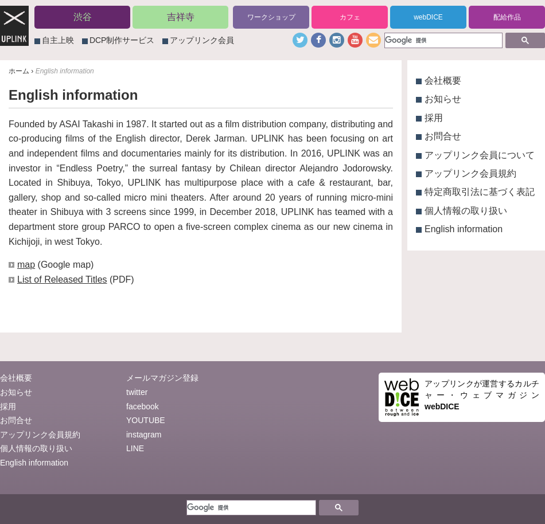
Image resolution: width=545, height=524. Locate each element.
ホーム (19, 71)
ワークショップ (271, 17)
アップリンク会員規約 (470, 173)
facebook (142, 406)
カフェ (350, 17)
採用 (434, 118)
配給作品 (507, 17)
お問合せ (443, 136)
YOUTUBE (145, 420)
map (26, 264)
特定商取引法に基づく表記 (480, 192)
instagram (143, 434)
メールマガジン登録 (162, 377)
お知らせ (443, 99)
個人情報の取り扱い (466, 211)
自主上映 (58, 40)
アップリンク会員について (480, 155)
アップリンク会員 (202, 40)
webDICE (428, 17)
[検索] (442, 40)
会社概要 (443, 80)
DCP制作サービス (122, 40)
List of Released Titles (62, 279)
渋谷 (82, 17)
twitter (136, 392)
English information (464, 229)
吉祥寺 (180, 17)
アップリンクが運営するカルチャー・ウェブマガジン (482, 394)
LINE (135, 448)
